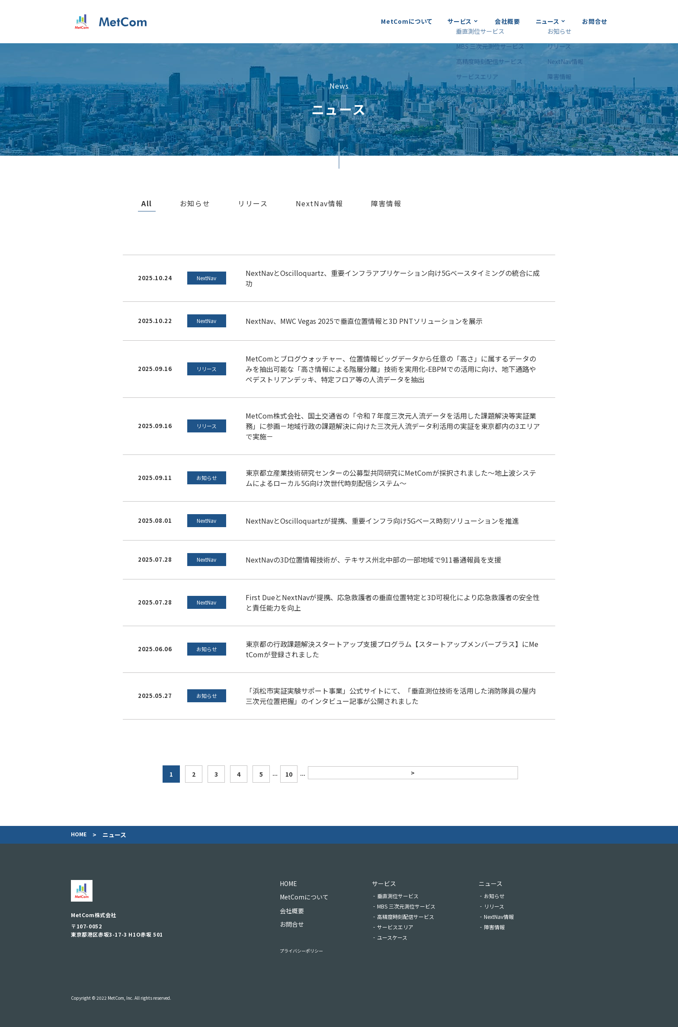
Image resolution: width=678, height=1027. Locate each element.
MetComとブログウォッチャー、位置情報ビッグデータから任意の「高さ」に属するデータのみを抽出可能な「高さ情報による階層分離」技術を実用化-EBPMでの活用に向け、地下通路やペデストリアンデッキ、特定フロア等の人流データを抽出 (391, 368)
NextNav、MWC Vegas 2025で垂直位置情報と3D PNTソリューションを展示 (364, 321)
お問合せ (594, 21)
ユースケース (404, 937)
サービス (460, 21)
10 (384, 774)
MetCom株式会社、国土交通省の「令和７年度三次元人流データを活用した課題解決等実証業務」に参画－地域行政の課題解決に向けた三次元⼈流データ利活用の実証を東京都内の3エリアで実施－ (393, 426)
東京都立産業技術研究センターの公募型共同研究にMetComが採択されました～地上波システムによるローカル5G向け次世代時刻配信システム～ (391, 477)
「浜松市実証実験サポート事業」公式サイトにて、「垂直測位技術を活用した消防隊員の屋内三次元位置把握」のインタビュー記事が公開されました (391, 695)
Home (79, 835)
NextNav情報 (319, 203)
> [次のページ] (412, 774)
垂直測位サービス (409, 895)
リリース (253, 203)
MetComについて (406, 21)
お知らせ (195, 203)
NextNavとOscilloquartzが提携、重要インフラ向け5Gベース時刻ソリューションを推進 (382, 520)
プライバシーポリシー (310, 950)
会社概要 (507, 21)
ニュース (548, 21)
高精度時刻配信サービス (417, 916)
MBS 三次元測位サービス (418, 906)
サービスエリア (407, 927)
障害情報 (386, 203)
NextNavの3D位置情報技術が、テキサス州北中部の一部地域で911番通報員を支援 (373, 559)
